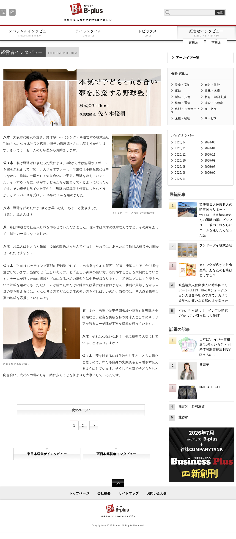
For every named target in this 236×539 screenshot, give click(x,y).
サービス (211, 118)
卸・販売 (211, 109)
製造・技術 (182, 97)
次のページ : (81, 410)
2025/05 (210, 173)
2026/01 (210, 148)
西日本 (216, 43)
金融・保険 (212, 85)
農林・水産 (212, 91)
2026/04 (180, 142)
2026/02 (180, 148)
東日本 (193, 43)
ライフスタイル (88, 33)
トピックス (147, 33)
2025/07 (210, 167)
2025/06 (180, 173)
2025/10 (180, 160)
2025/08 (180, 167)
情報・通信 (182, 103)
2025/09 (210, 160)
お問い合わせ (157, 493)
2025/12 (180, 154)
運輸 (178, 91)
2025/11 (210, 154)
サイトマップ (129, 493)
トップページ (79, 493)
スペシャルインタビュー (29, 33)
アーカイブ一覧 (187, 58)
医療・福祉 (182, 118)
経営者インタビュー (206, 33)
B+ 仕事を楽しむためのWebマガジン (87, 12)
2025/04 (180, 179)
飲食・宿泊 (182, 85)
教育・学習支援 (215, 97)
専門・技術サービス (185, 110)
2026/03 (210, 142)
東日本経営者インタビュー (47, 454)
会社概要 (104, 493)
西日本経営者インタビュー (116, 454)
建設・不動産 (214, 103)
